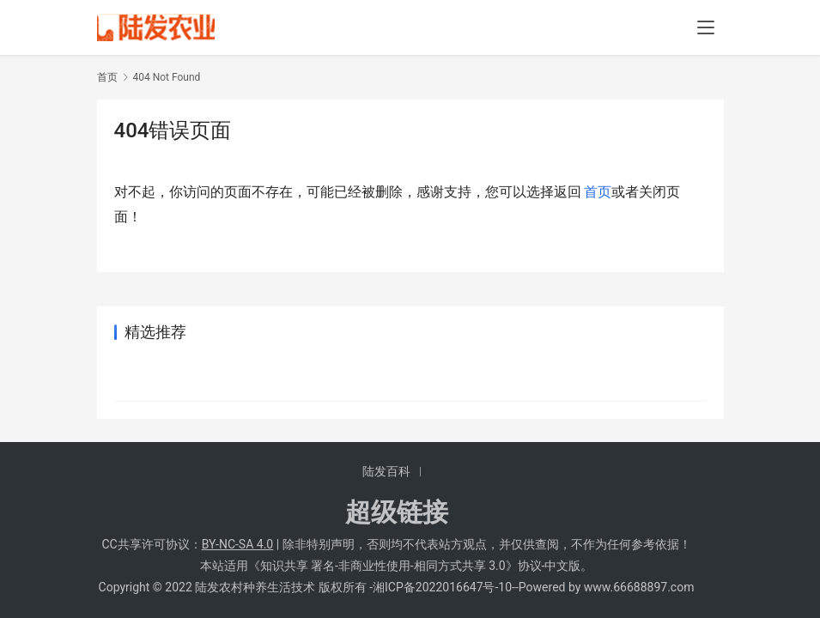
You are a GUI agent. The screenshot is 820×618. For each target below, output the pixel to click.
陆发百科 (386, 471)
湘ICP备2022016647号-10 (442, 587)
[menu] (706, 27)
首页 (107, 77)
